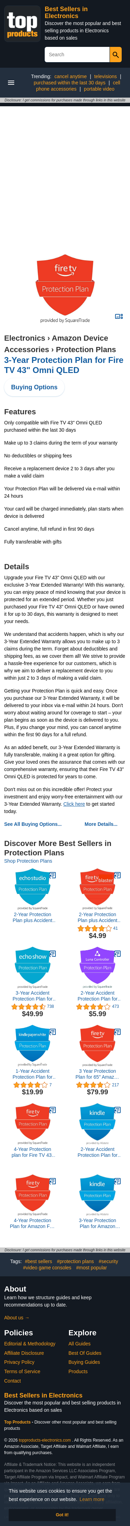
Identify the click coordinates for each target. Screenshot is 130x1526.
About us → (16, 1317)
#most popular (91, 1267)
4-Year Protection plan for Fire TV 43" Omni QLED (32, 1152)
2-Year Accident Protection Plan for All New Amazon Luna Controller (98, 996)
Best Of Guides (85, 1353)
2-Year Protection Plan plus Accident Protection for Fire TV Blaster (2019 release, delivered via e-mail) (97, 917)
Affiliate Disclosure (24, 1353)
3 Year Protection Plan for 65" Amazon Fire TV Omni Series (98, 1074)
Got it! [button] (62, 1514)
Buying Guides (84, 1362)
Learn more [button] (92, 1499)
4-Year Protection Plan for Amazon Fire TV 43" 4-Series (32, 1223)
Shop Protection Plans (28, 861)
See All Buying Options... (33, 824)
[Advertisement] (65, 171)
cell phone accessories (78, 86)
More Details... (101, 824)
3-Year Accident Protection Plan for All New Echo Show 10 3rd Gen (32, 996)
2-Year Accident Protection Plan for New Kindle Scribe (98, 1152)
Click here (74, 804)
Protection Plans (86, 349)
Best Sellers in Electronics (66, 12)
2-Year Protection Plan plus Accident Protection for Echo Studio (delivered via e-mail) (32, 917)
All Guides (80, 1343)
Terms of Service (22, 1371)
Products (78, 1371)
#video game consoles (47, 1267)
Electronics (24, 338)
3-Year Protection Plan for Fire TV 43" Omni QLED (63, 365)
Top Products (18, 1422)
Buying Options (34, 387)
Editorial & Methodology (29, 1343)
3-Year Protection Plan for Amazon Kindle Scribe (97, 1223)
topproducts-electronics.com (45, 1440)
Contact (12, 1381)
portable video (99, 89)
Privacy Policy (19, 1362)
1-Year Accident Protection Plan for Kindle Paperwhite (32, 1074)
